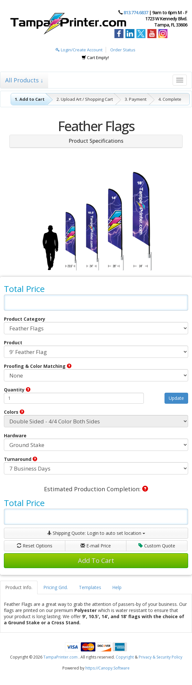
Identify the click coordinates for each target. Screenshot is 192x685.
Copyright (125, 657)
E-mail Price (95, 546)
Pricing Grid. (55, 587)
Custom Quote (156, 546)
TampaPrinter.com (60, 657)
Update (176, 398)
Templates (90, 587)
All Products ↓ (24, 80)
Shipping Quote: (96, 533)
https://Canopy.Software (107, 668)
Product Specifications (96, 140)
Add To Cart (96, 560)
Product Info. (18, 587)
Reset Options (34, 546)
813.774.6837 (135, 12)
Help (117, 587)
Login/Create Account (79, 50)
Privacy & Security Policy (160, 657)
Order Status (122, 50)
